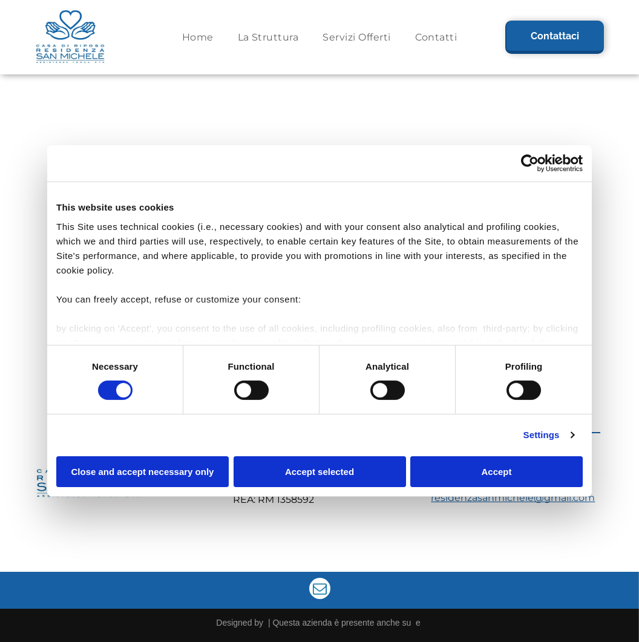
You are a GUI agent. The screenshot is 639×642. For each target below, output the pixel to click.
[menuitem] (198, 37)
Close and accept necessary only (142, 471)
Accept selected (319, 471)
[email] (319, 590)
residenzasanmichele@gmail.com (513, 497)
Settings (541, 435)
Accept (496, 471)
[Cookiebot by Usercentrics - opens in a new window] (530, 163)
